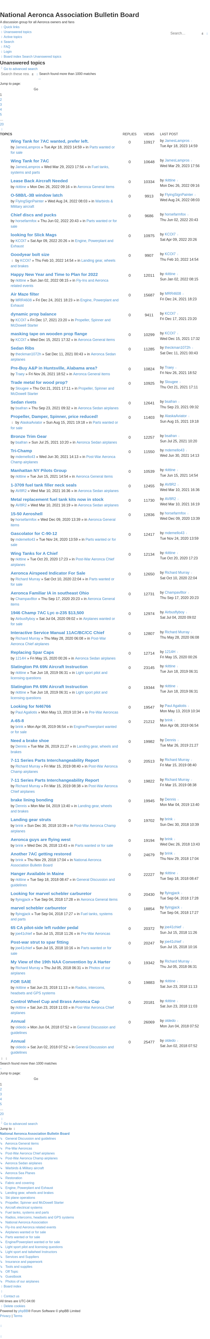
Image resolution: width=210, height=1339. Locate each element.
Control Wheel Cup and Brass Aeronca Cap (55, 1001)
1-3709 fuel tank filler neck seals (44, 485)
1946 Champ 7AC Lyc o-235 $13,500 (47, 612)
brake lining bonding (32, 799)
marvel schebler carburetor (38, 907)
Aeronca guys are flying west (41, 839)
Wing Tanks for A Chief (34, 553)
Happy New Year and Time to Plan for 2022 (54, 274)
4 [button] (1, 109)
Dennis (21, 746)
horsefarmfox (26, 221)
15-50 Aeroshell (26, 513)
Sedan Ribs (22, 348)
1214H (20, 658)
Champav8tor (26, 599)
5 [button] (1, 114)
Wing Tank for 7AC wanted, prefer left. (50, 141)
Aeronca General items (96, 187)
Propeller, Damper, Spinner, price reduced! (54, 416)
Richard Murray (27, 579)
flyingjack (22, 899)
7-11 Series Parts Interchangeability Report (55, 760)
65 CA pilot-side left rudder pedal (44, 927)
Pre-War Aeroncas (103, 712)
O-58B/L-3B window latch (37, 195)
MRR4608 (23, 300)
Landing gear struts (31, 819)
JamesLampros (27, 147)
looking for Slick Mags (34, 234)
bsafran (21, 408)
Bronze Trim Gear (29, 436)
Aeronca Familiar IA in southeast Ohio (50, 593)
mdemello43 (25, 457)
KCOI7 (20, 241)
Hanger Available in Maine (37, 873)
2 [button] (1, 99)
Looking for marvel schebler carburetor (51, 893)
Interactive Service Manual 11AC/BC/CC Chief (57, 632)
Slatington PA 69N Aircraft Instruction (49, 666)
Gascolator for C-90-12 (34, 533)
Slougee (22, 388)
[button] (39, 78)
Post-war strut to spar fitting (40, 942)
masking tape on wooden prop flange (49, 333)
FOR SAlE (21, 981)
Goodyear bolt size (30, 254)
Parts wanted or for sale (94, 845)
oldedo (20, 1027)
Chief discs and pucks (33, 214)
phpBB (23, 1311)
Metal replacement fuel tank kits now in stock (57, 499)
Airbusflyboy (25, 619)
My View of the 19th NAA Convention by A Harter (60, 961)
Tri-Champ (21, 450)
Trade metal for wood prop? (39, 382)
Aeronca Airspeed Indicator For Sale (48, 573)
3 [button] (1, 104)
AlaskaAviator (31, 422)
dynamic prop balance (33, 314)
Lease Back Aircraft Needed (39, 180)
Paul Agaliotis (26, 712)
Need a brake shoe (30, 740)
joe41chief (23, 934)
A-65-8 (17, 720)
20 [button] (2, 124)
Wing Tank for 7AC (30, 160)
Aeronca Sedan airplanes (98, 408)
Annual (18, 1021)
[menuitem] (16, 32)
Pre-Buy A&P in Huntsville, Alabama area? (54, 368)
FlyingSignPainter (29, 201)
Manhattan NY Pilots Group (39, 470)
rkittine (20, 187)
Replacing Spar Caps (32, 652)
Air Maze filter (25, 294)
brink (19, 727)
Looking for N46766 (31, 706)
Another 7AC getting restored (41, 853)
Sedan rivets (24, 402)
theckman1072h (28, 354)
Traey (19, 374)
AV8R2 (20, 491)
